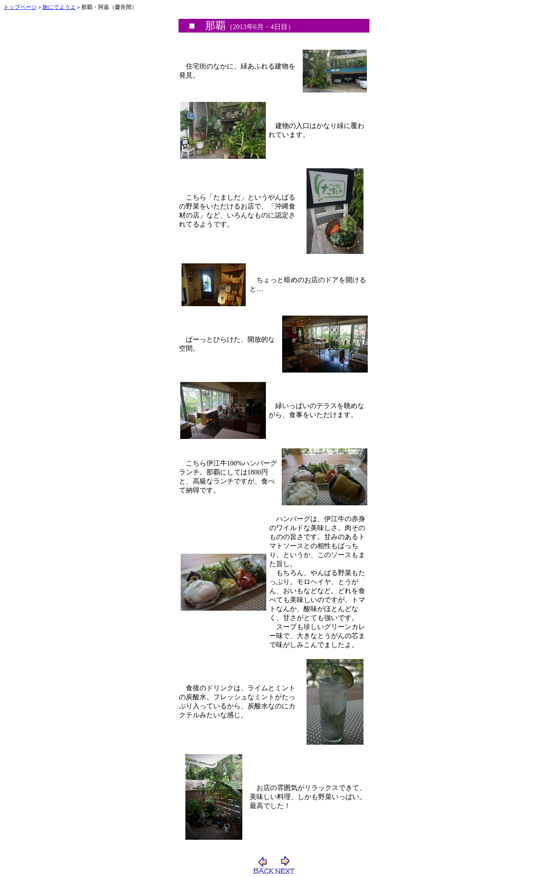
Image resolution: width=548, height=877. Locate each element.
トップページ (20, 7)
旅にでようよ (59, 7)
